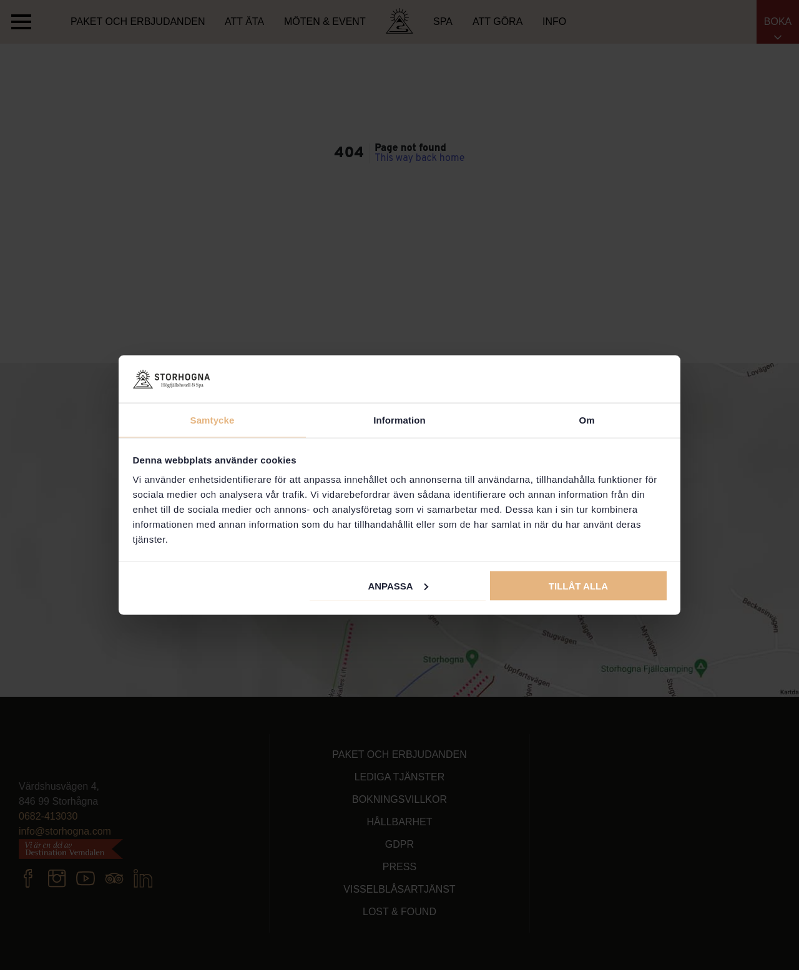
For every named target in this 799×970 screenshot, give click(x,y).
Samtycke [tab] (212, 420)
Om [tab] (586, 420)
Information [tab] (399, 420)
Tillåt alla (578, 585)
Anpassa (398, 585)
